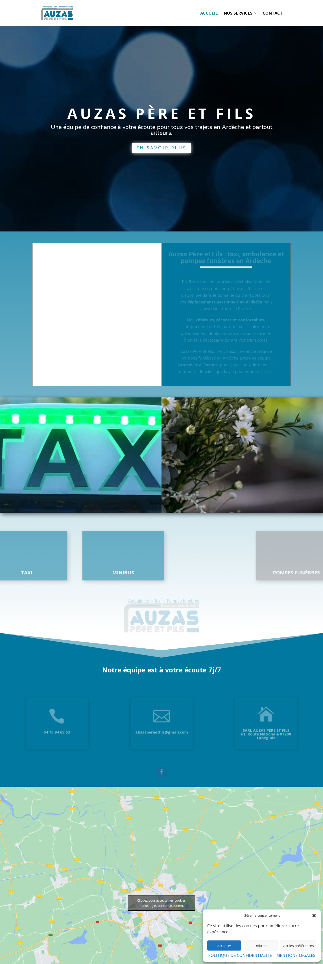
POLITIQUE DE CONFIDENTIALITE (240, 955)
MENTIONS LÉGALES (295, 955)
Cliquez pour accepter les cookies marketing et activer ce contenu (161, 903)
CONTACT (273, 13)
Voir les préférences (298, 945)
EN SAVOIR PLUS (161, 158)
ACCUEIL (209, 13)
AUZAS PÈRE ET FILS (161, 123)
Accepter (224, 945)
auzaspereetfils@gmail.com (161, 729)
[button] (314, 915)
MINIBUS (85, 572)
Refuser (261, 945)
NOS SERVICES (238, 13)
